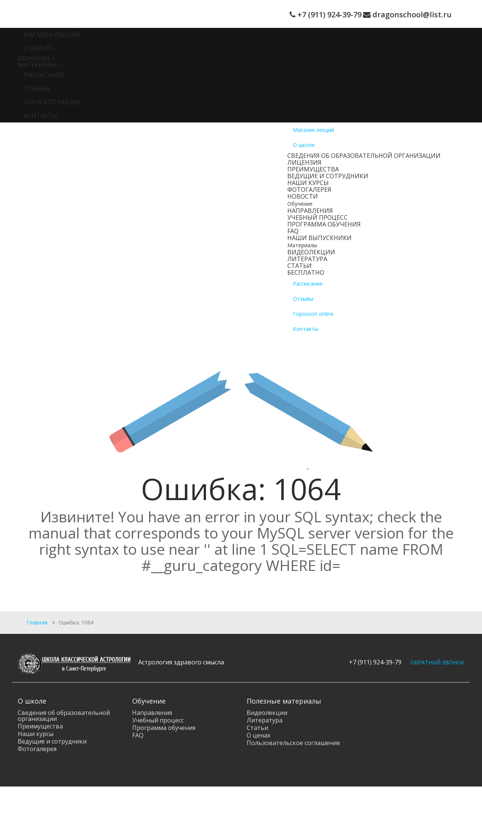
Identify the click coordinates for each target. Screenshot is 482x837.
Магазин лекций (52, 35)
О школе (37, 48)
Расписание (43, 75)
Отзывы (36, 88)
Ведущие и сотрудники (327, 176)
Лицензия (304, 162)
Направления (310, 211)
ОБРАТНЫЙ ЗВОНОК (437, 662)
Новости (302, 196)
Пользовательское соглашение (293, 743)
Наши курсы (308, 183)
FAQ (293, 231)
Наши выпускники (319, 238)
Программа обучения (324, 224)
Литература (307, 259)
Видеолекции (311, 252)
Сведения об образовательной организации (364, 155)
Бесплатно (305, 272)
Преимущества (313, 169)
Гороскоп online (52, 102)
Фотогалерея (309, 189)
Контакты (40, 116)
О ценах (258, 735)
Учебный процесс (317, 217)
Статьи (299, 266)
